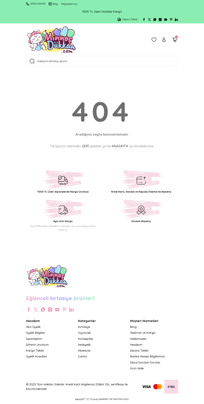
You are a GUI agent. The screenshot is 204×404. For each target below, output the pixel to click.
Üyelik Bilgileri (35, 334)
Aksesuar (84, 352)
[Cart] (174, 39)
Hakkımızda (138, 340)
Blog (133, 328)
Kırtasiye (84, 328)
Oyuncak (84, 334)
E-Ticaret (92, 400)
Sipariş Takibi (139, 352)
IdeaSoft (80, 400)
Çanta (82, 358)
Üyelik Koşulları (36, 358)
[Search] (102, 62)
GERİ (85, 148)
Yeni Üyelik (33, 328)
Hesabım (136, 346)
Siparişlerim (34, 340)
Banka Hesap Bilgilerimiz (147, 358)
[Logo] (51, 39)
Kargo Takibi (35, 352)
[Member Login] (163, 39)
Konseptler (85, 340)
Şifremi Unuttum (37, 346)
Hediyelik (84, 346)
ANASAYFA (120, 148)
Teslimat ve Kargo (142, 334)
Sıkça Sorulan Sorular (145, 364)
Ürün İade (137, 370)
